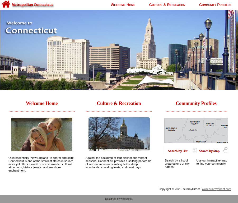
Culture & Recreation (167, 5)
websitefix (126, 198)
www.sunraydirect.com (216, 189)
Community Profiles (215, 5)
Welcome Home (123, 5)
